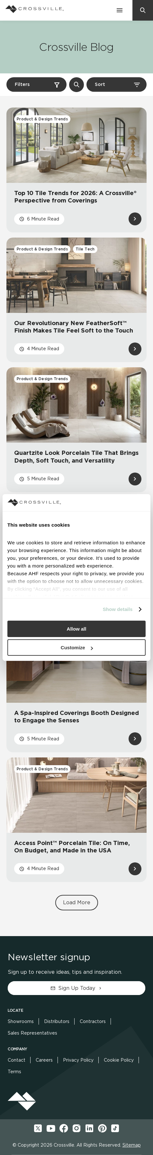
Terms (14, 1071)
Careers (44, 1060)
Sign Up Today (76, 988)
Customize (77, 647)
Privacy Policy (78, 1060)
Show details (118, 609)
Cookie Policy (119, 1060)
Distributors (56, 1021)
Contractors (93, 1021)
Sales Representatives (32, 1033)
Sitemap (131, 1145)
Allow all (76, 629)
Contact (16, 1060)
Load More (76, 902)
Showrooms (21, 1021)
